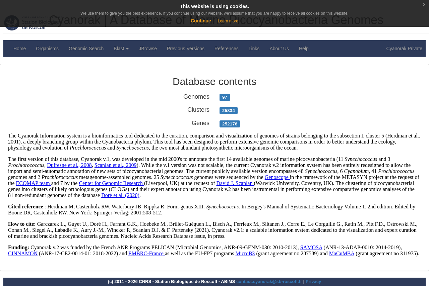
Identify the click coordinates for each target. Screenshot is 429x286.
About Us (279, 48)
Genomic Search (86, 48)
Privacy (313, 281)
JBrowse (148, 48)
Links (254, 48)
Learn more (228, 21)
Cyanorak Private (404, 48)
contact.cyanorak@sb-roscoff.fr (269, 281)
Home (19, 48)
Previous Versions (185, 48)
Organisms (47, 48)
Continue (201, 20)
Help (304, 48)
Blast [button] (121, 48)
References (226, 48)
